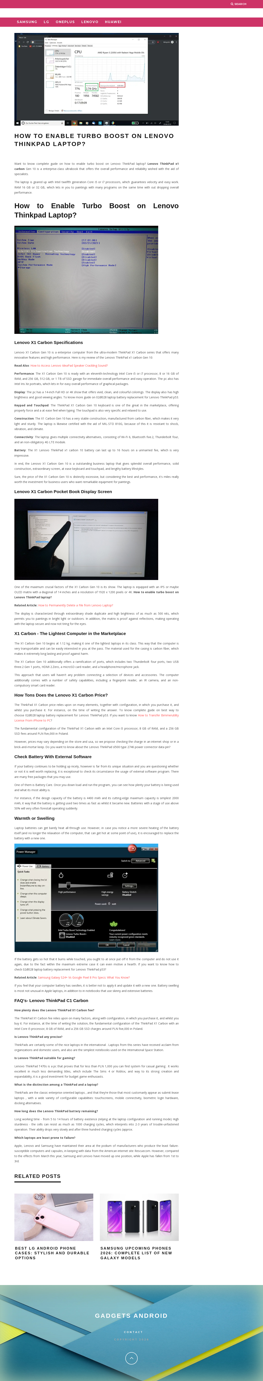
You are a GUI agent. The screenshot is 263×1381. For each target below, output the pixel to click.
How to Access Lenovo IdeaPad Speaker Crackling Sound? (69, 365)
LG (46, 22)
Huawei (113, 22)
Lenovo (90, 22)
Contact (133, 1332)
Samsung (27, 22)
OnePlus (65, 22)
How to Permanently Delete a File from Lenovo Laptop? (75, 605)
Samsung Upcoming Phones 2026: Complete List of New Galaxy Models (136, 1253)
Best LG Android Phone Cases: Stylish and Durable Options (52, 1253)
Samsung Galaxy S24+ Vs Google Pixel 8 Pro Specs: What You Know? (84, 977)
